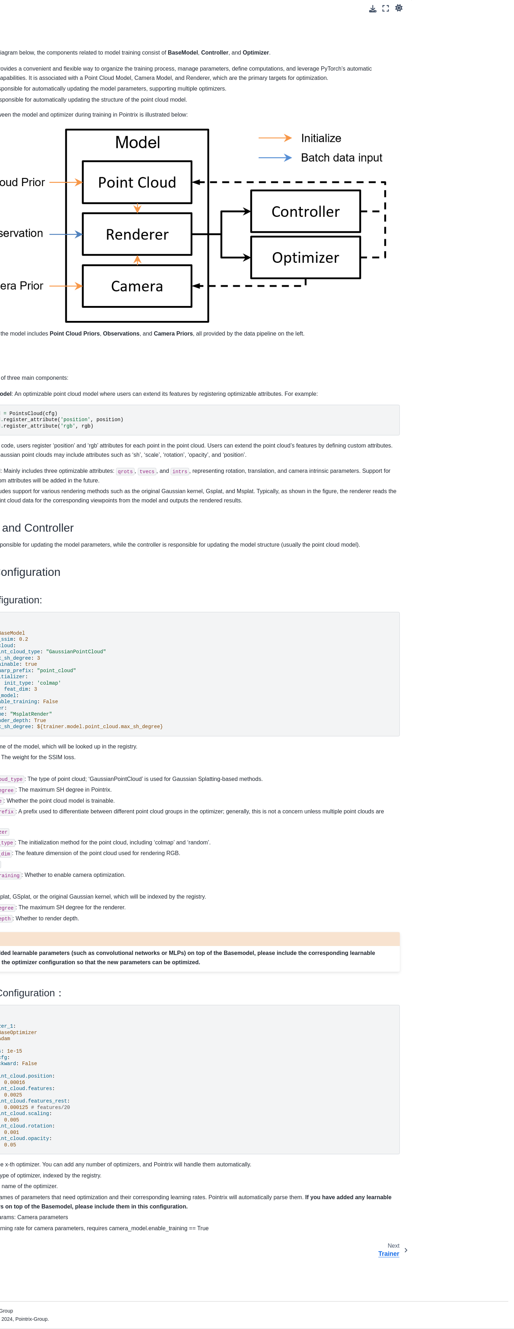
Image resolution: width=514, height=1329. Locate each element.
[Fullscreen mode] (385, 8)
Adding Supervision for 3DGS (48, 140)
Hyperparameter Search (42, 296)
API (19, 326)
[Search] (55, 48)
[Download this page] (372, 9)
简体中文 (25, 340)
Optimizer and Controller (445, 32)
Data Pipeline (30, 181)
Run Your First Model (39, 88)
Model (22, 193)
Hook (21, 216)
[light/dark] (398, 7)
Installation (27, 77)
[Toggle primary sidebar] (118, 8)
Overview (25, 170)
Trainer (23, 204)
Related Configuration (442, 42)
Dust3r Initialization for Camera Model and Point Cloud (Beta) (58, 261)
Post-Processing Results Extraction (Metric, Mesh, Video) (55, 281)
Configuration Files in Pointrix (48, 111)
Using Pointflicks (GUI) (41, 99)
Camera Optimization (39, 245)
